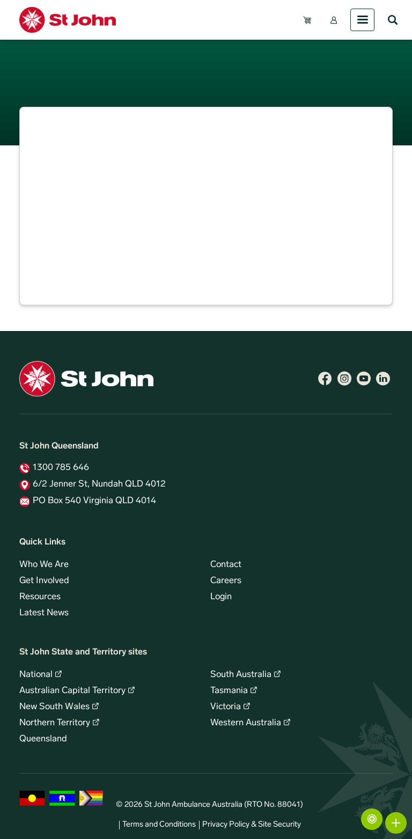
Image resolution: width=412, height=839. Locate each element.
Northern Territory (54, 723)
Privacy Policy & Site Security (251, 825)
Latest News (44, 613)
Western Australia (245, 723)
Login (221, 597)
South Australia (240, 675)
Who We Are (44, 565)
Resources (40, 597)
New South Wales (54, 707)
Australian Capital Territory (72, 691)
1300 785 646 (61, 467)
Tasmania (229, 691)
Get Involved (44, 581)
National (36, 675)
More (396, 823)
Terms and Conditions (159, 825)
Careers (225, 581)
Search (392, 20)
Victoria (225, 707)
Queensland (43, 739)
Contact (225, 565)
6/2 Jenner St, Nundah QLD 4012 (99, 484)
